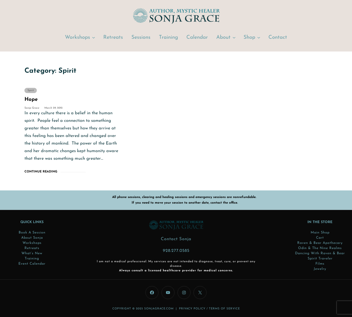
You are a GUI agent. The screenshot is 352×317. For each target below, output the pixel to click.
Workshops (77, 37)
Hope (31, 99)
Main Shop (320, 232)
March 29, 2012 (53, 108)
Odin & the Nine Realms (320, 248)
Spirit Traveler (320, 258)
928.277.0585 (176, 251)
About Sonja (32, 238)
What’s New (31, 253)
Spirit (30, 90)
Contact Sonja (176, 239)
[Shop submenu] (258, 37)
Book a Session (32, 232)
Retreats (31, 248)
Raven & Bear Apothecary (320, 243)
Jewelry (320, 269)
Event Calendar (31, 264)
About (223, 37)
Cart (320, 238)
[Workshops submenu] (93, 37)
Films (320, 264)
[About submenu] (234, 37)
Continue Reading (40, 171)
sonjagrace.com (159, 308)
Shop (249, 37)
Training (32, 258)
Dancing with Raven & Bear (320, 253)
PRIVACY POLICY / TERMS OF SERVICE (209, 308)
